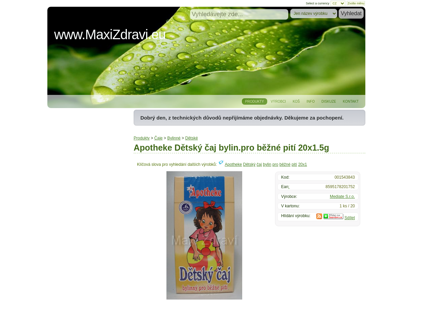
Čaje (158, 138)
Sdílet (349, 217)
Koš (296, 101)
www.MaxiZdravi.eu (110, 34)
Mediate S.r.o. (342, 196)
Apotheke (233, 164)
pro (275, 164)
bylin (267, 164)
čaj (259, 164)
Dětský (249, 164)
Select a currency (317, 3)
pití (294, 164)
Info (310, 101)
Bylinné (173, 138)
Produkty (254, 101)
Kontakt (351, 101)
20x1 (302, 164)
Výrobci (278, 101)
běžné (285, 164)
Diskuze (328, 101)
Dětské (191, 138)
